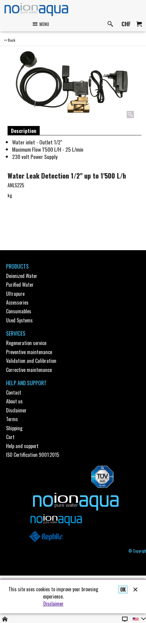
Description (23, 130)
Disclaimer (53, 603)
